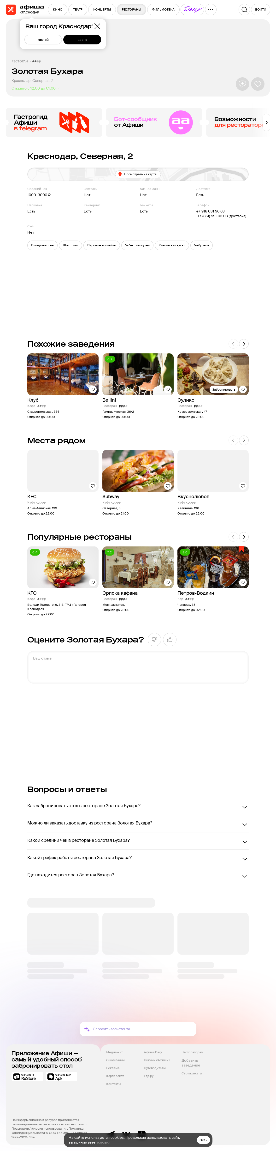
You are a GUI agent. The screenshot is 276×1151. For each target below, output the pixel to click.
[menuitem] (57, 9)
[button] (42, 245)
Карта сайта (115, 1076)
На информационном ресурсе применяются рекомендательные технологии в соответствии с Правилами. (49, 1124)
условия (103, 1142)
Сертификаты (192, 1073)
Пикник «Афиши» (157, 1060)
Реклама (112, 1068)
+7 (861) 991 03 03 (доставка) (221, 216)
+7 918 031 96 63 (210, 211)
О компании (115, 1060)
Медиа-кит (114, 1052)
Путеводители (155, 1068)
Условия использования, (49, 1129)
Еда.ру (148, 1076)
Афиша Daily (153, 1052)
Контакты (113, 1084)
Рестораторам (192, 1052)
